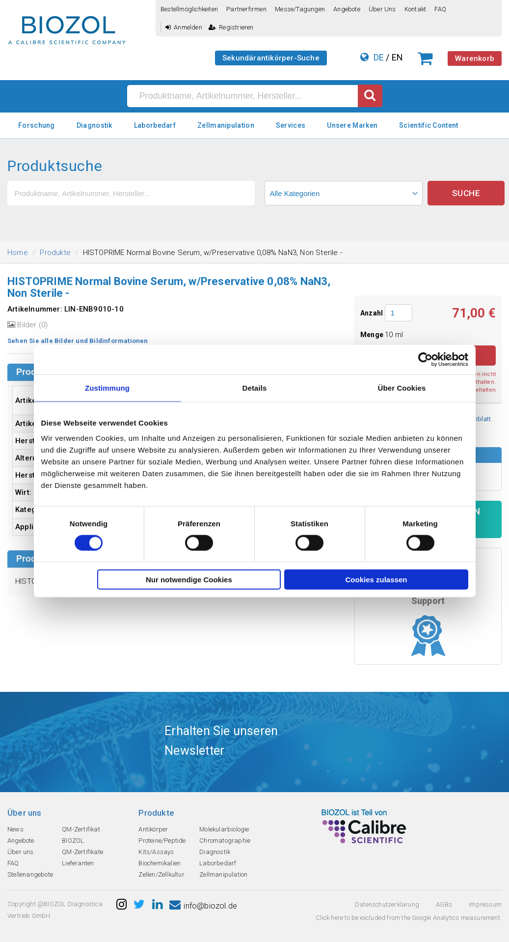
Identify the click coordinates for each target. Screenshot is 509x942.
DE (379, 57)
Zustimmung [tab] (107, 387)
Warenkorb (474, 58)
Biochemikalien (159, 863)
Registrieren (231, 27)
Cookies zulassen (376, 579)
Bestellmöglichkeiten (189, 9)
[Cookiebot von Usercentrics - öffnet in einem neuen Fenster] (425, 359)
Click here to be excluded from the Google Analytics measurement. (409, 917)
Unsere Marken (352, 125)
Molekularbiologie (224, 829)
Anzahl (371, 313)
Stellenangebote (30, 874)
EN (397, 57)
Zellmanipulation (225, 125)
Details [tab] (254, 387)
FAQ (440, 9)
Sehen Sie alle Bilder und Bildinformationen (77, 340)
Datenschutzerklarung (387, 904)
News (15, 829)
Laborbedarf (155, 125)
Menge (372, 335)
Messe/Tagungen (300, 9)
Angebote (346, 9)
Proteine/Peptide (162, 840)
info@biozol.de (203, 906)
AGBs (444, 904)
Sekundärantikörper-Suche (271, 58)
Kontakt (415, 9)
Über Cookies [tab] (402, 387)
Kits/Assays (156, 852)
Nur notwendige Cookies (189, 579)
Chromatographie (224, 840)
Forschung (36, 125)
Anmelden (183, 27)
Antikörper (153, 829)
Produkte (55, 252)
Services (290, 125)
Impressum (485, 904)
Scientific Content (428, 125)
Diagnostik (94, 125)
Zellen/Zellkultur (161, 874)
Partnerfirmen (246, 9)
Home (17, 252)
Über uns (382, 9)
